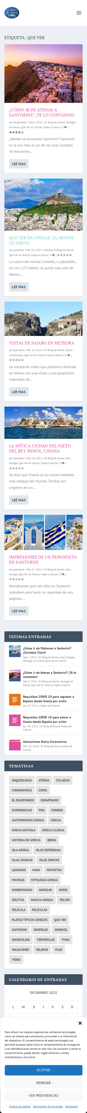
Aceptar (43, 1070)
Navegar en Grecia (33, 660)
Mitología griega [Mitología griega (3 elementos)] (44, 880)
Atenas (48, 250)
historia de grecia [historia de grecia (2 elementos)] (26, 840)
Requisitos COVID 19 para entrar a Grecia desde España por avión (47, 719)
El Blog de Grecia (55, 122)
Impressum (71, 1106)
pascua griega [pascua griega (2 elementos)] (42, 900)
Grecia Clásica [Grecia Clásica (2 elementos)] (53, 830)
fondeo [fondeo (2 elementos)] (57, 810)
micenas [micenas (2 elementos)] (18, 880)
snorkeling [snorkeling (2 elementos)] (21, 940)
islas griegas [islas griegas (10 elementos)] (22, 860)
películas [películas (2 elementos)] (39, 910)
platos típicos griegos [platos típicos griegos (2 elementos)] (29, 920)
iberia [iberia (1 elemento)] (51, 840)
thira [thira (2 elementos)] (65, 940)
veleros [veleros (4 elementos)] (42, 950)
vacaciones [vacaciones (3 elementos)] (20, 950)
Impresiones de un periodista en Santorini (43, 559)
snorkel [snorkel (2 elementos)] (61, 930)
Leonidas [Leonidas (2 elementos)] (19, 870)
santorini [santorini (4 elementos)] (19, 930)
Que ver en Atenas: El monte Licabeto (41, 240)
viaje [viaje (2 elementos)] (58, 950)
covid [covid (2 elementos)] (43, 790)
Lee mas (19, 163)
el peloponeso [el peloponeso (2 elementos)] (23, 800)
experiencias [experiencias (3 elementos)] (22, 810)
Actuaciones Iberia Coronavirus (45, 742)
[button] (80, 1023)
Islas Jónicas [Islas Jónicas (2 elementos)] (49, 860)
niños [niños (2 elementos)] (63, 890)
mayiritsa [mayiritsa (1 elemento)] (54, 870)
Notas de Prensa (49, 705)
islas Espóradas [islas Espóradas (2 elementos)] (48, 850)
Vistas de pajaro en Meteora (41, 343)
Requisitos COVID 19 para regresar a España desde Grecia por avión (48, 699)
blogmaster (20, 122)
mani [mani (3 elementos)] (36, 870)
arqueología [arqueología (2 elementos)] (22, 780)
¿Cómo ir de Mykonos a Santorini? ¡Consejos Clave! (47, 650)
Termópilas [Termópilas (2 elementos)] (46, 940)
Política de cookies (20, 1106)
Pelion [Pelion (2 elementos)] (65, 900)
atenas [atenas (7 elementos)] (44, 780)
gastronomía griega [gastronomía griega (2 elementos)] (28, 820)
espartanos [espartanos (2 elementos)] (49, 800)
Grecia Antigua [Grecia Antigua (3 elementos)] (23, 830)
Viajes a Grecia (51, 127)
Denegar (43, 1083)
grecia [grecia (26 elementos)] (56, 820)
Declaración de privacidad (48, 1106)
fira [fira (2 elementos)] (42, 810)
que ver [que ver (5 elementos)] (60, 920)
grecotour (18, 250)
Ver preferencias (43, 1095)
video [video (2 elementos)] (16, 960)
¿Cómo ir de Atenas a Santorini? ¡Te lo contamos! (42, 112)
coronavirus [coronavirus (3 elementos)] (22, 790)
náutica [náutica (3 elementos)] (18, 900)
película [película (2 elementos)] (18, 910)
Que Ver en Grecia (31, 127)
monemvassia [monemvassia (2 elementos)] (22, 890)
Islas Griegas (67, 657)
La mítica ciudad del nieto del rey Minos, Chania (40, 448)
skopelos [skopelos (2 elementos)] (41, 930)
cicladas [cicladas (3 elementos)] (63, 780)
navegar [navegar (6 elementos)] (45, 890)
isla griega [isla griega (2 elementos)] (20, 850)
